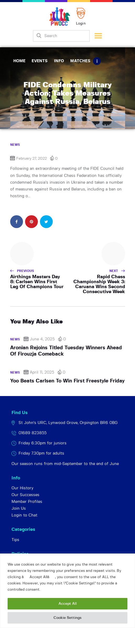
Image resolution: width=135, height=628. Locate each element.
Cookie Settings (67, 618)
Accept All (67, 604)
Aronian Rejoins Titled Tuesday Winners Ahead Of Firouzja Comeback (66, 351)
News (15, 144)
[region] (67, 591)
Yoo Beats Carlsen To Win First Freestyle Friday (67, 381)
